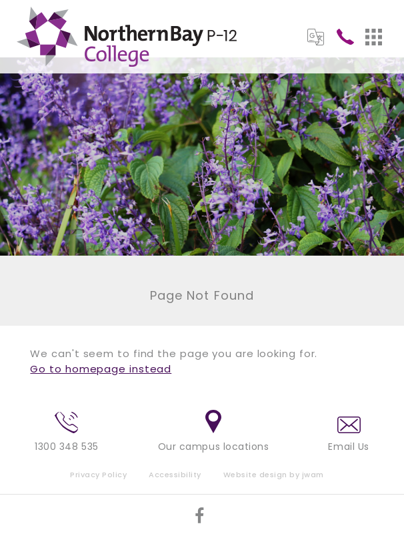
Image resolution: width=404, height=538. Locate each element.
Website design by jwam (273, 474)
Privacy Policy (98, 474)
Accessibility (175, 474)
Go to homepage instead (100, 369)
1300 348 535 (67, 432)
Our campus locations (213, 431)
